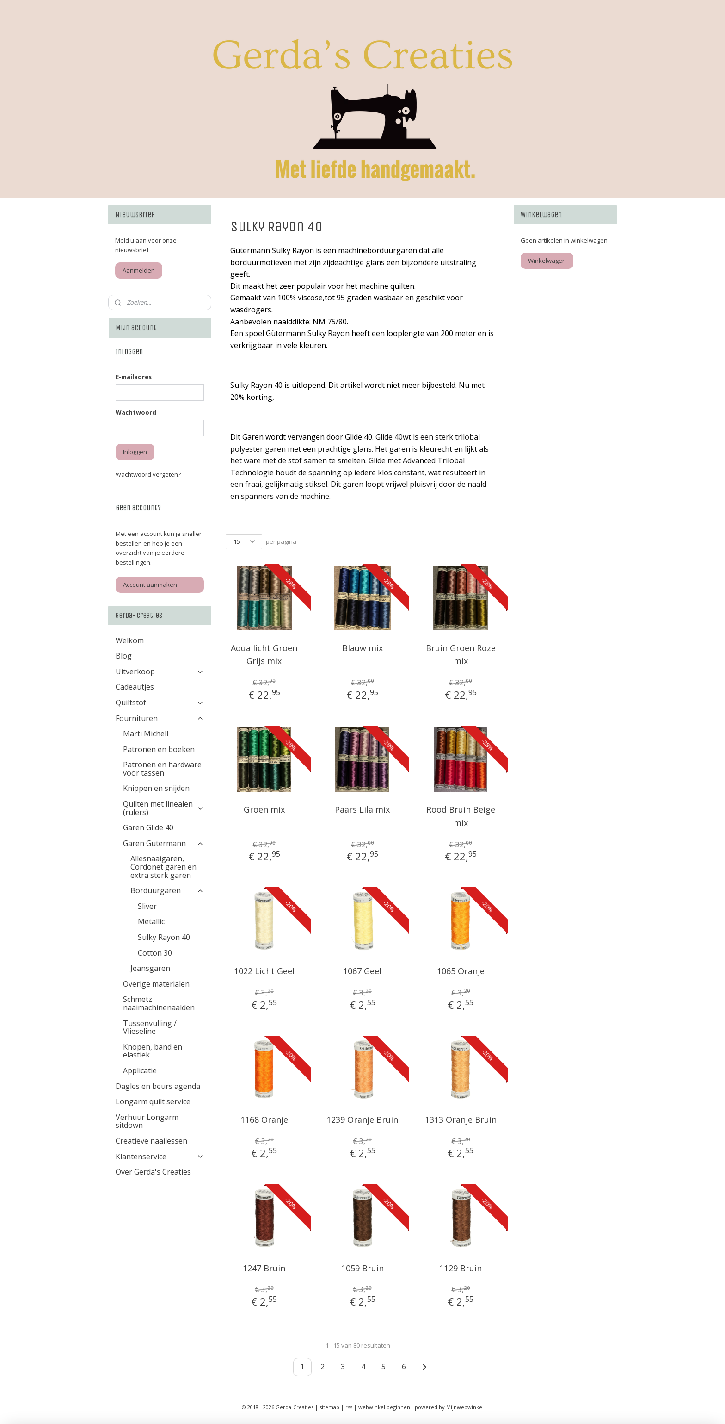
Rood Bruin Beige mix (460, 816)
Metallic (151, 921)
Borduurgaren (167, 890)
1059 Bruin (362, 1268)
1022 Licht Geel (264, 970)
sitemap (329, 1407)
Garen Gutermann (163, 843)
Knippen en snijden (156, 788)
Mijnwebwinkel (465, 1407)
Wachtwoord (136, 412)
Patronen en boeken (159, 749)
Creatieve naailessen (151, 1141)
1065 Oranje (461, 970)
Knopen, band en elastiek (152, 1051)
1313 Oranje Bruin (461, 1119)
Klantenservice (160, 1156)
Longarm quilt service (153, 1101)
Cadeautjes (135, 687)
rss (348, 1407)
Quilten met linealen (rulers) (163, 808)
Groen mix (264, 809)
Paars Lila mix (362, 809)
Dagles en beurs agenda (158, 1086)
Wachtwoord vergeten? (148, 474)
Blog (124, 656)
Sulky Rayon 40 (164, 937)
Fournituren (160, 718)
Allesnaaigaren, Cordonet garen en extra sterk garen (163, 866)
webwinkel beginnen (384, 1407)
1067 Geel (362, 970)
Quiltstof (160, 702)
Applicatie (140, 1070)
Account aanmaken (150, 584)
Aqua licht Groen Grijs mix (264, 654)
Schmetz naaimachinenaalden (159, 1003)
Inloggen (135, 452)
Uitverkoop (160, 671)
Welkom (130, 640)
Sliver (147, 906)
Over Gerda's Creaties (153, 1172)
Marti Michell (145, 733)
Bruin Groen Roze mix (461, 654)
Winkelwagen (547, 260)
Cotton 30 (155, 953)
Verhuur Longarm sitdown (147, 1121)
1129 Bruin (461, 1268)
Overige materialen (156, 984)
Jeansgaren (150, 968)
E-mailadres (134, 377)
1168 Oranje (264, 1119)
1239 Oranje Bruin (362, 1119)
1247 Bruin (264, 1268)
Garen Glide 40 (148, 827)
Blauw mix (362, 647)
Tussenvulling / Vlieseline (150, 1027)
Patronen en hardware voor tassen (162, 768)
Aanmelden (139, 270)
